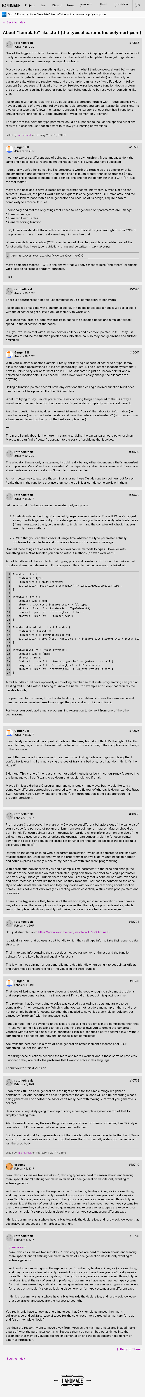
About (103, 5)
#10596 (134, 289)
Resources (86, 5)
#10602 (134, 452)
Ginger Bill (21, 147)
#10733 (134, 1080)
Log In (137, 5)
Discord (57, 5)
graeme (19, 1164)
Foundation (121, 5)
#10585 (134, 43)
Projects (30, 5)
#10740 (134, 1164)
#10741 (134, 1236)
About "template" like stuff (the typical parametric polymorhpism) (67, 14)
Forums (21, 14)
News (70, 5)
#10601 (134, 352)
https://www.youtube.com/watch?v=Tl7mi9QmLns (72, 932)
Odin (10, 14)
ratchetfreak (23, 43)
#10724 (134, 921)
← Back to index (14, 22)
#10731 (134, 981)
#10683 (134, 814)
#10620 (134, 495)
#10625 (134, 731)
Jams (44, 5)
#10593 (134, 147)
